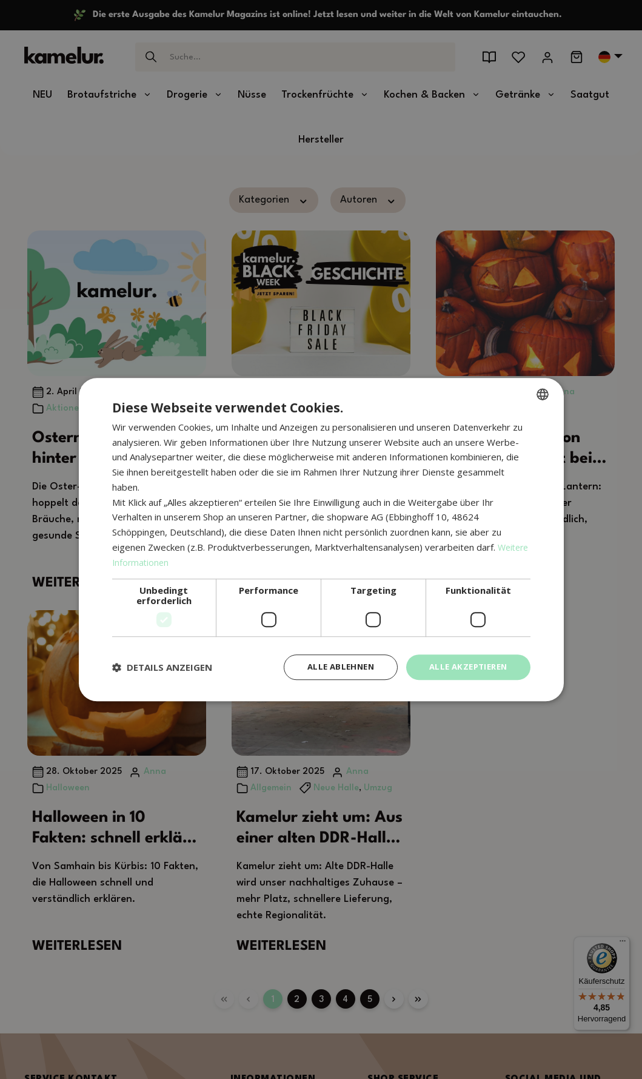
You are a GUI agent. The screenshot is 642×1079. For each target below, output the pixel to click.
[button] (162, 667)
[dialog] (321, 539)
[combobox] (543, 393)
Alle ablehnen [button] (331, 667)
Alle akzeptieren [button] (465, 667)
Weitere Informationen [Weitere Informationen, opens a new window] (159, 561)
